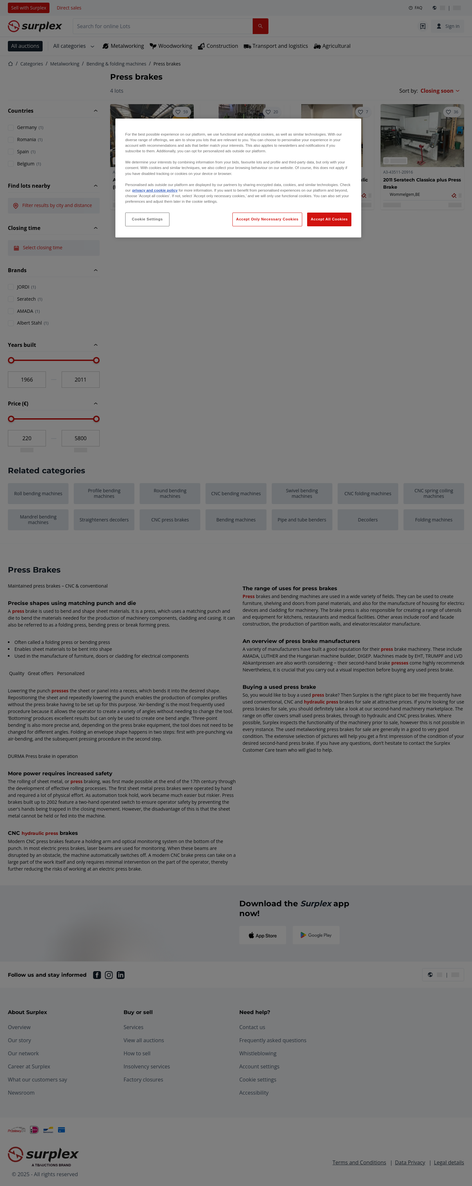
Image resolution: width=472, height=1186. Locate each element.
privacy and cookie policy (154, 190)
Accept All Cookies (329, 219)
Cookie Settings (147, 219)
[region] (238, 178)
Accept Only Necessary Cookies (267, 219)
